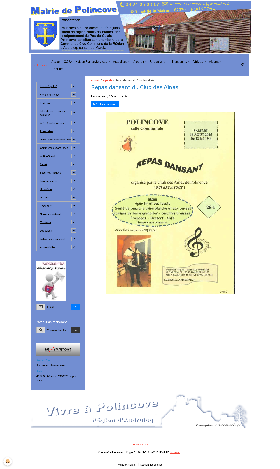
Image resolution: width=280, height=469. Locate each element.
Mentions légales (126, 464)
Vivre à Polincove (50, 94)
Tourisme (45, 222)
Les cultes (46, 230)
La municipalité (48, 86)
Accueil (56, 62)
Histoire (44, 197)
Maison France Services (91, 62)
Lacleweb (175, 452)
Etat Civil (45, 102)
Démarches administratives (55, 139)
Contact (57, 69)
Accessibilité (47, 247)
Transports (180, 62)
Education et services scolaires (52, 112)
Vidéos (198, 62)
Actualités (120, 62)
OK (76, 306)
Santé (43, 164)
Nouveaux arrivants (51, 214)
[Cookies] (8, 461)
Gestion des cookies (151, 464)
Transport (46, 205)
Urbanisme (158, 62)
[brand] (40, 65)
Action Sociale (48, 156)
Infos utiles (46, 131)
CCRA (68, 62)
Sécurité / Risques (50, 172)
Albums (214, 62)
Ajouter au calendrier (105, 104)
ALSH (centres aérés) (52, 122)
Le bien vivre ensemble (53, 238)
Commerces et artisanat (54, 147)
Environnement (49, 180)
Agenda (139, 62)
